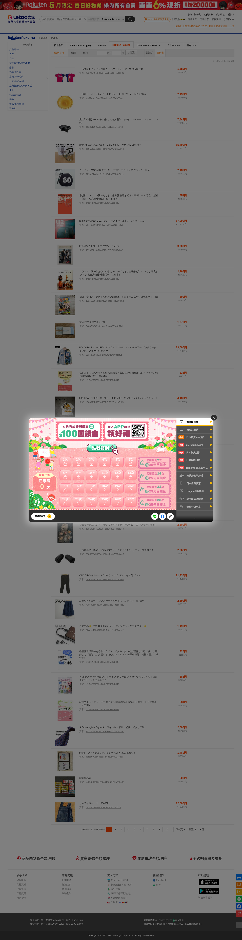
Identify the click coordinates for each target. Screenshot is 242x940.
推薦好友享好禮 (195, 475)
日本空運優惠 (195, 483)
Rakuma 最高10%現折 (195, 467)
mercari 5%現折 (195, 445)
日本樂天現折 (195, 452)
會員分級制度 (195, 506)
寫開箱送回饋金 (195, 498)
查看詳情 (40, 516)
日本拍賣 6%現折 (195, 437)
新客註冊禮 (195, 429)
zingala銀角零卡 (195, 490)
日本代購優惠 (195, 460)
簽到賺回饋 (195, 421)
